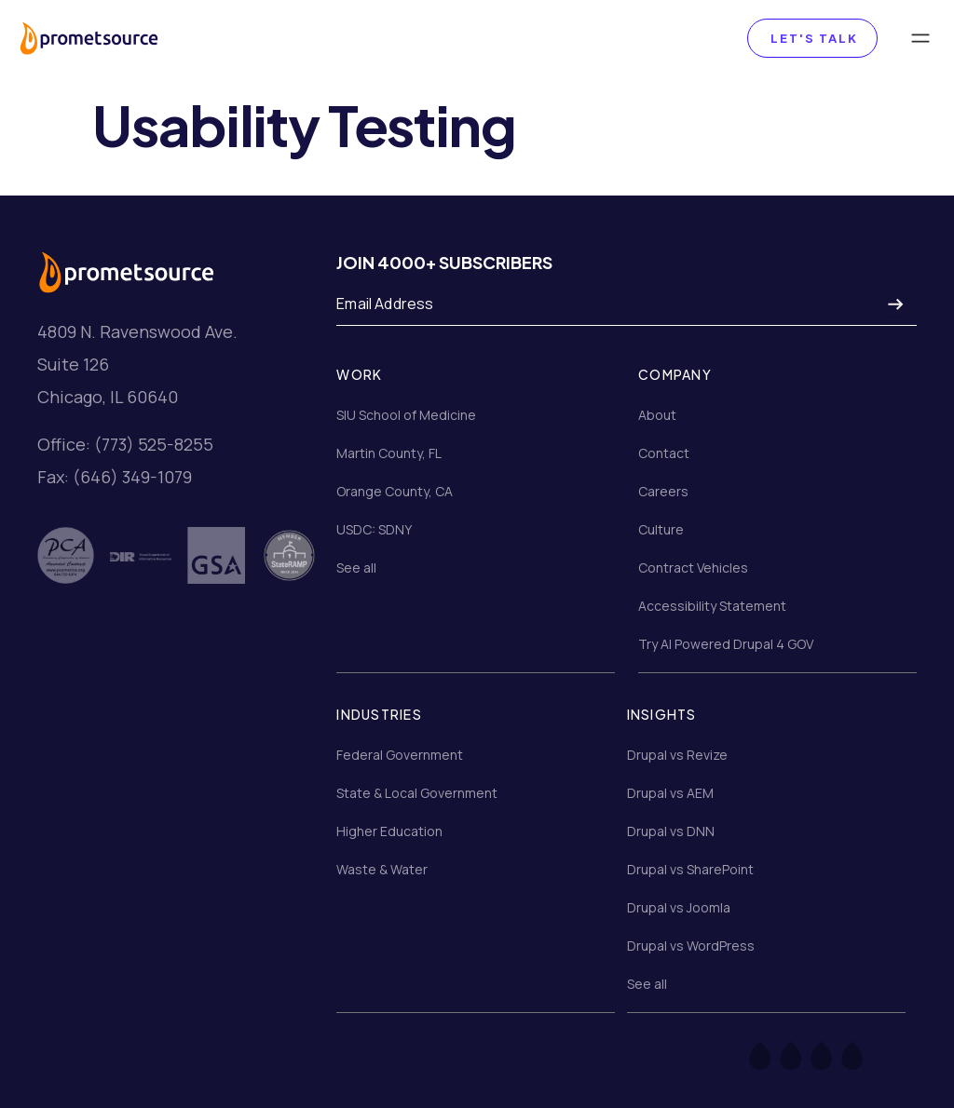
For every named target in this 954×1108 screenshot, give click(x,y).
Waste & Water (382, 869)
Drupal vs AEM (670, 793)
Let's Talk (812, 38)
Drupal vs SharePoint (690, 869)
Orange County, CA (394, 491)
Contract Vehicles (693, 567)
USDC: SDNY (374, 529)
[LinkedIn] (864, 1054)
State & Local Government (416, 793)
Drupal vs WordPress (691, 945)
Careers (663, 491)
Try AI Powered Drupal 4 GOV (725, 644)
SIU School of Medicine (406, 415)
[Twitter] (802, 1054)
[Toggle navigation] (920, 38)
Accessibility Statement (712, 606)
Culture (661, 529)
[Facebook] (771, 1054)
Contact (663, 453)
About (657, 415)
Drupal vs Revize (677, 754)
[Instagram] (833, 1054)
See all (356, 567)
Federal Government (399, 754)
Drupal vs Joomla (678, 907)
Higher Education (389, 831)
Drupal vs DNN (671, 831)
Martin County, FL (389, 453)
